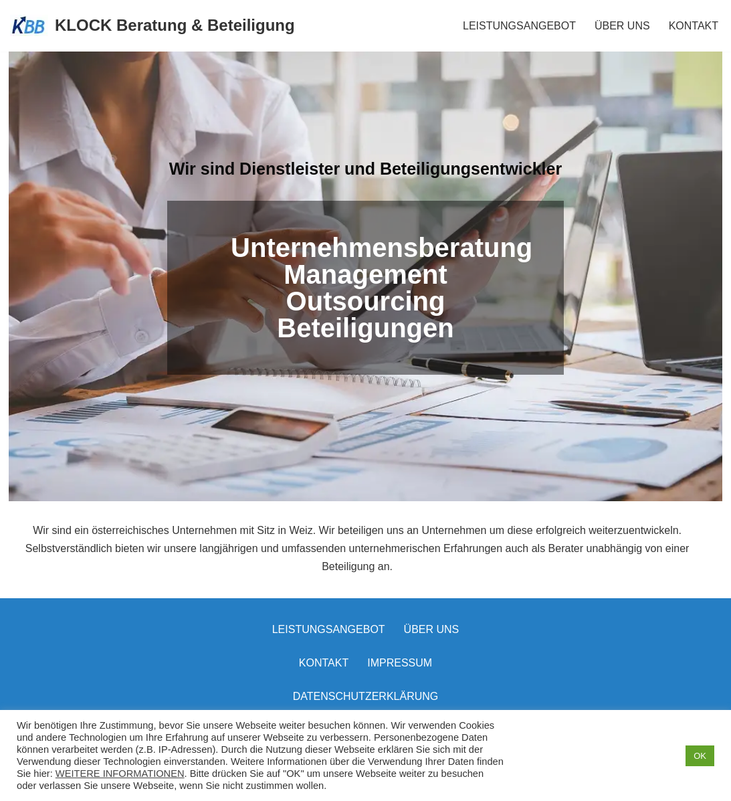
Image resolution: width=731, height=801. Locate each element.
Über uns (431, 629)
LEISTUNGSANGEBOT (519, 25)
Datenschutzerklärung (366, 696)
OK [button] (700, 756)
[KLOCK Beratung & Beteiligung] (152, 25)
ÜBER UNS (622, 25)
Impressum (399, 663)
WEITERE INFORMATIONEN (120, 773)
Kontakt (323, 663)
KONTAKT (693, 25)
